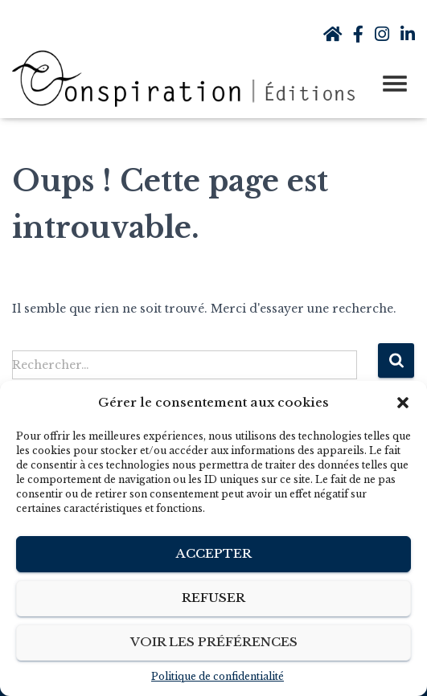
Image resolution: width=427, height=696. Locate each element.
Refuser (213, 597)
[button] (403, 403)
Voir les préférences (214, 641)
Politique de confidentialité (217, 676)
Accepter (214, 553)
